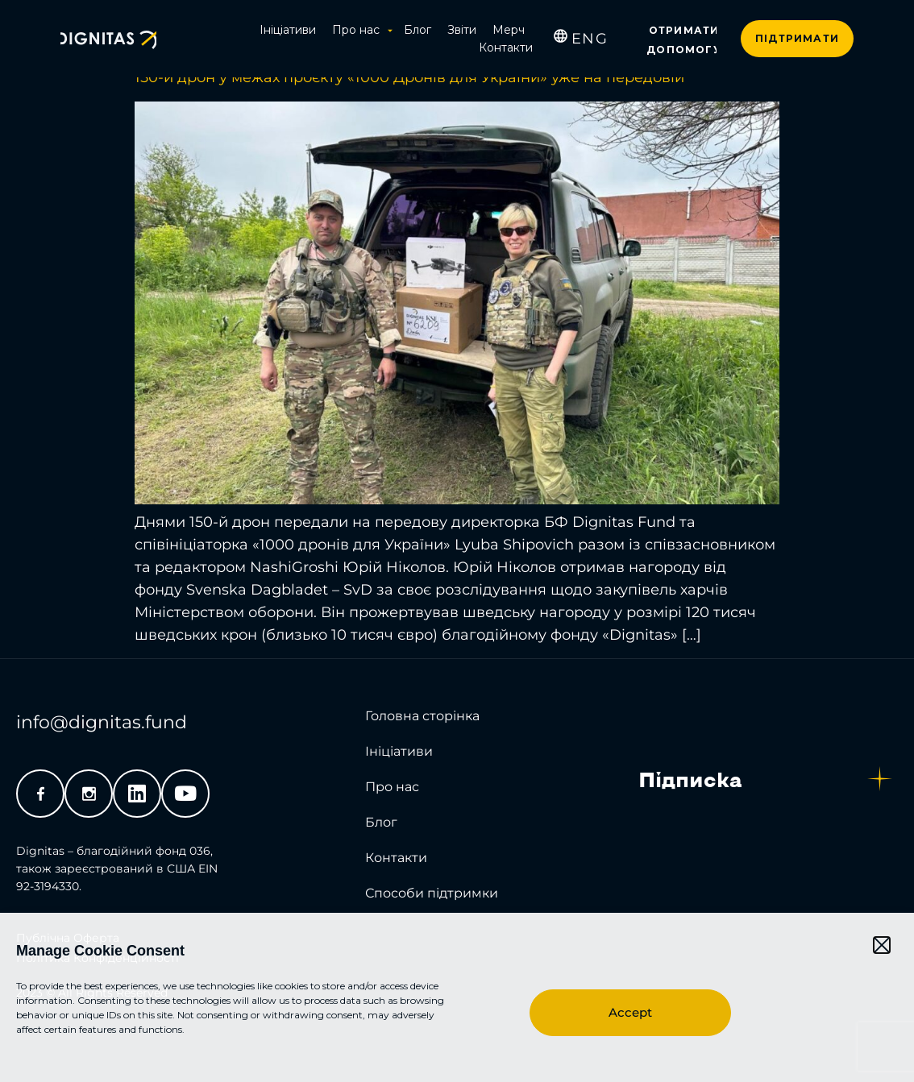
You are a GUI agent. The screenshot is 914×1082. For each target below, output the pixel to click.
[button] (882, 945)
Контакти (506, 47)
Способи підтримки (431, 893)
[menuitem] (589, 39)
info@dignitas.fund (101, 722)
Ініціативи (288, 30)
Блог (417, 30)
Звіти (461, 30)
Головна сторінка (422, 715)
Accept (630, 1012)
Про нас (360, 30)
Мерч (508, 30)
